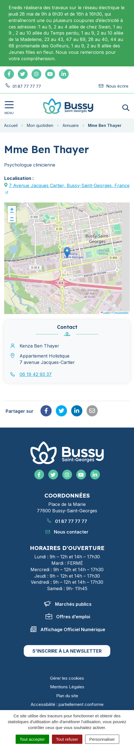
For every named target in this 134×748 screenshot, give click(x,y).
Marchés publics (68, 604)
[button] (67, 252)
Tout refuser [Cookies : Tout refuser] (67, 739)
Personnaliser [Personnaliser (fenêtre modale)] (102, 739)
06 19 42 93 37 (36, 374)
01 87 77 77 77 (67, 521)
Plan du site (67, 695)
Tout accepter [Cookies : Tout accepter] (32, 739)
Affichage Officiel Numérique (67, 629)
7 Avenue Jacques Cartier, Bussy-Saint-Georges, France (69, 185)
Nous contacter (67, 532)
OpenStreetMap (121, 312)
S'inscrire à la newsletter (67, 651)
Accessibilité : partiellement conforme (67, 704)
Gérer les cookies (67, 678)
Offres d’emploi (68, 616)
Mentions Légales (67, 686)
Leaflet (105, 312)
